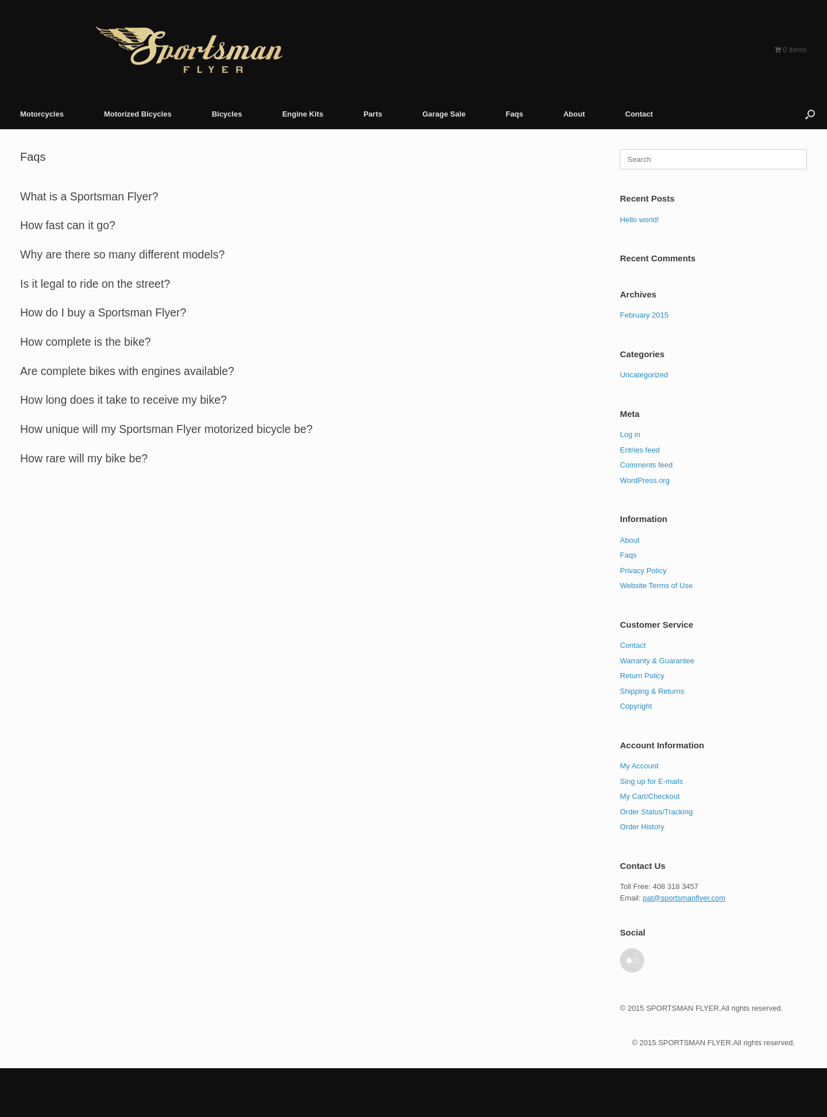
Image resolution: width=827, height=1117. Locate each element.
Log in (630, 434)
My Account (639, 766)
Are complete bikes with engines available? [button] (127, 371)
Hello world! (639, 219)
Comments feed (646, 465)
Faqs (514, 114)
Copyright (636, 706)
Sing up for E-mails (651, 781)
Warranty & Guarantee (657, 660)
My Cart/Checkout (649, 796)
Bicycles (227, 114)
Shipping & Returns (652, 691)
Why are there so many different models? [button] (122, 254)
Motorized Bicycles (138, 114)
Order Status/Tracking (656, 811)
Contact (639, 114)
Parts (373, 114)
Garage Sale (443, 114)
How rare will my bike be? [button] (84, 458)
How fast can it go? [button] (67, 225)
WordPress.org (644, 480)
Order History (642, 826)
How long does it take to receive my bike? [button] (123, 399)
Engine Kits (302, 114)
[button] (810, 114)
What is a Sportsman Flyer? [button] (89, 196)
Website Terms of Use (656, 585)
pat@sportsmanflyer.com (684, 898)
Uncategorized (644, 374)
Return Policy (642, 675)
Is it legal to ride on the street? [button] (95, 283)
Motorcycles (42, 114)
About (574, 114)
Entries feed (639, 450)
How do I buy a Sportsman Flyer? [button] (103, 312)
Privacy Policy (643, 570)
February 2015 (644, 315)
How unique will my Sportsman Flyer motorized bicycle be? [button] (166, 429)
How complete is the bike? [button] (85, 341)
